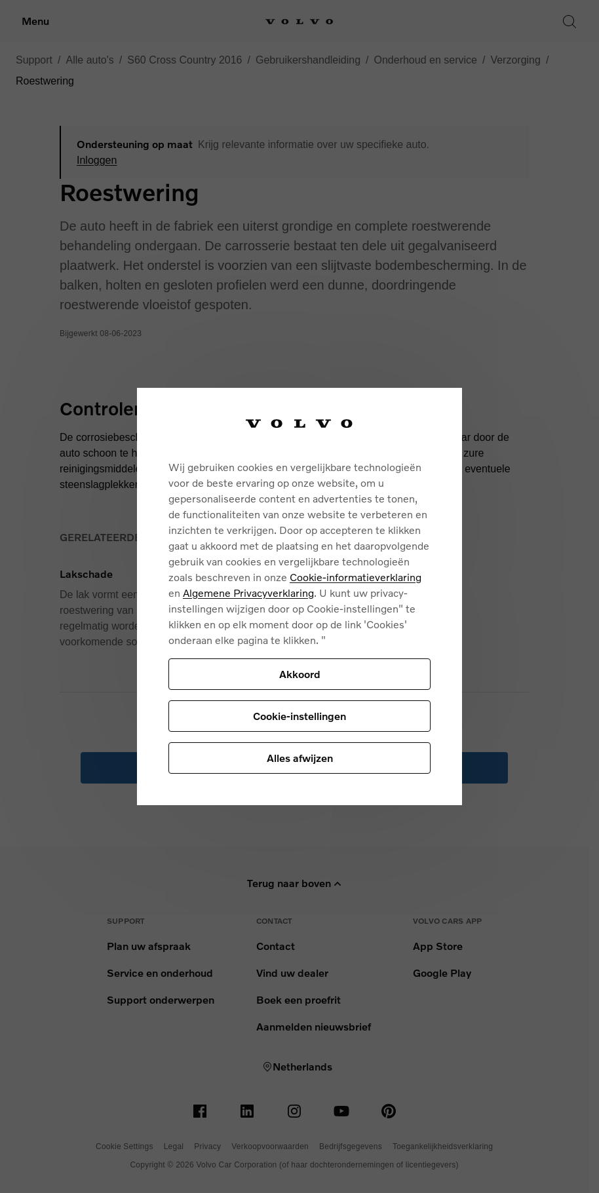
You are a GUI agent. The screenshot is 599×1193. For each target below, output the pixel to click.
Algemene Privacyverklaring (248, 592)
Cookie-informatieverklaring (355, 577)
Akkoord (299, 674)
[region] (299, 596)
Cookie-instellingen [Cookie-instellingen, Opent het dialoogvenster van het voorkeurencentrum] (299, 716)
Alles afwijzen (300, 757)
